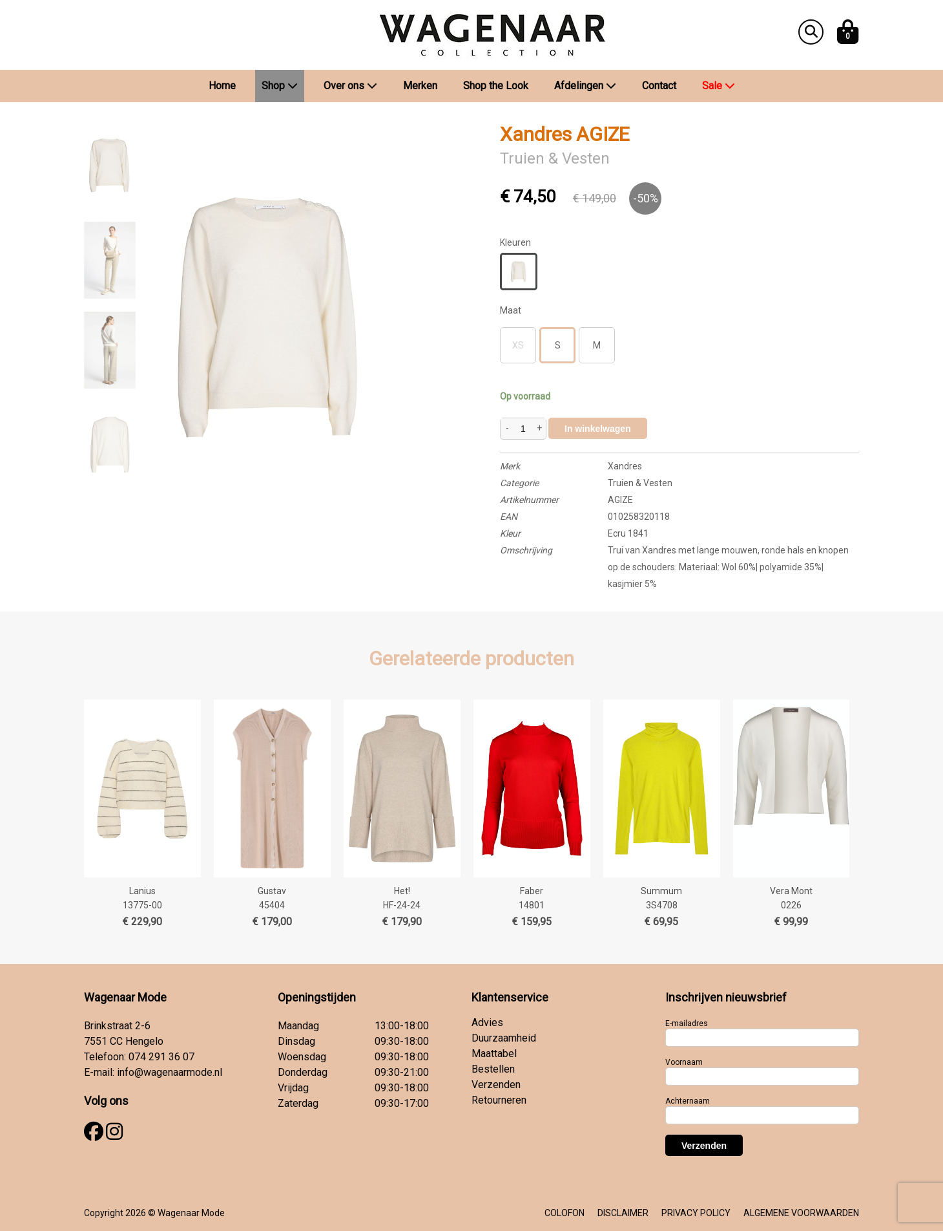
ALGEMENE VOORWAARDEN (801, 1213)
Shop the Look (495, 86)
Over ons (350, 86)
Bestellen (493, 1069)
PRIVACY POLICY (696, 1213)
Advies (487, 1022)
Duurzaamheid (504, 1038)
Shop (280, 86)
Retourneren (499, 1100)
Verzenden (496, 1084)
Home (222, 86)
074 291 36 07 (161, 1057)
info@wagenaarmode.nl (169, 1072)
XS (518, 345)
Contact (659, 86)
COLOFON (564, 1213)
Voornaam (684, 1062)
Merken (420, 86)
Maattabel (494, 1053)
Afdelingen (585, 86)
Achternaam (687, 1101)
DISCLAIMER (622, 1213)
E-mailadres (686, 1023)
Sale (718, 86)
